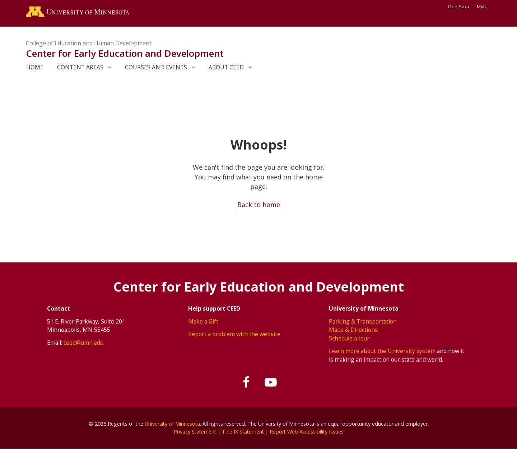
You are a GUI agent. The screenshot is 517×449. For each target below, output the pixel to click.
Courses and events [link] (156, 67)
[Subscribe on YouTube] (270, 382)
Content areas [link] (80, 67)
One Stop (458, 6)
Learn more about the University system (382, 351)
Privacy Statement (193, 431)
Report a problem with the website (234, 334)
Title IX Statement (243, 431)
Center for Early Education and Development (125, 53)
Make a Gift (203, 321)
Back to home (258, 204)
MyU (484, 6)
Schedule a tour (349, 338)
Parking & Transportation (363, 321)
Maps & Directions (353, 330)
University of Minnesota (172, 423)
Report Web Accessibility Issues (307, 431)
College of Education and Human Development (89, 43)
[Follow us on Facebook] (246, 382)
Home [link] (34, 67)
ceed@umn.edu (83, 343)
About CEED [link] (226, 67)
